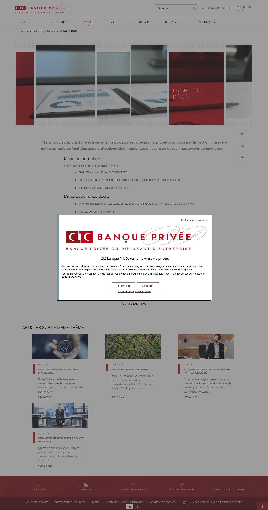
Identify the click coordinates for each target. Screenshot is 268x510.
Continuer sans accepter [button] (193, 220)
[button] (148, 285)
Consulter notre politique (134, 291)
